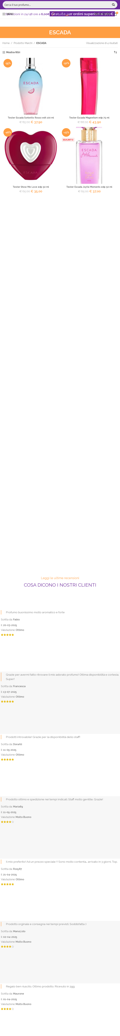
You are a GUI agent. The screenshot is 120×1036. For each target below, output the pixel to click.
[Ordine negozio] (115, 52)
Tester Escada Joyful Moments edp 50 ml (89, 186)
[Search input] (57, 4)
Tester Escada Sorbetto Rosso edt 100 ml (30, 117)
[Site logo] (60, 13)
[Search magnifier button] (113, 4)
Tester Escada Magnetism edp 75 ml (89, 117)
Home (6, 43)
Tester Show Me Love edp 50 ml (31, 186)
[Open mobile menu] (8, 14)
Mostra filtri (13, 52)
